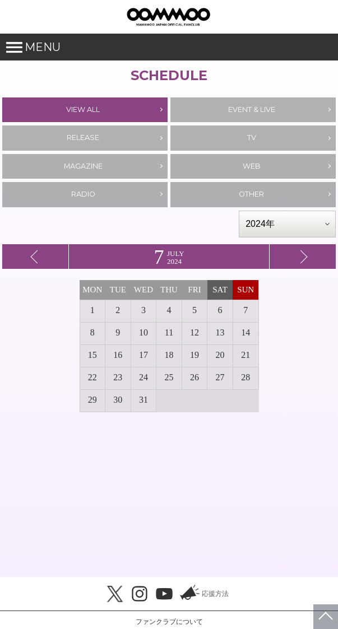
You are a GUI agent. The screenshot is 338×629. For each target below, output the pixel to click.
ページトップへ (325, 616)
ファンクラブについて (169, 621)
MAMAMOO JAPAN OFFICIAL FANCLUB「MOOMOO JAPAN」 (168, 17)
